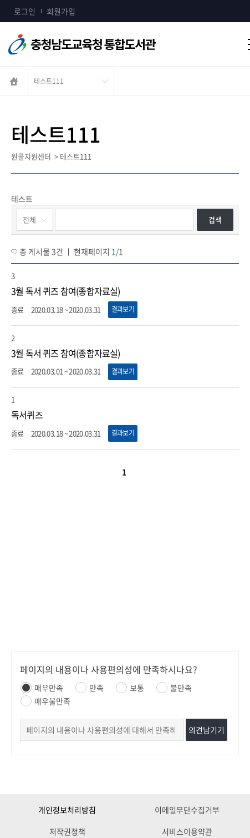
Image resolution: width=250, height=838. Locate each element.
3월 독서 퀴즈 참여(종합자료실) (65, 290)
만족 (89, 687)
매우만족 (42, 687)
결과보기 (122, 309)
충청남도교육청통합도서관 (94, 44)
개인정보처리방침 (67, 809)
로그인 (24, 11)
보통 (130, 687)
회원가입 (61, 11)
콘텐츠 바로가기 (26, 0)
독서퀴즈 (27, 414)
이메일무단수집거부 (187, 809)
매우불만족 (45, 700)
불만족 (174, 687)
